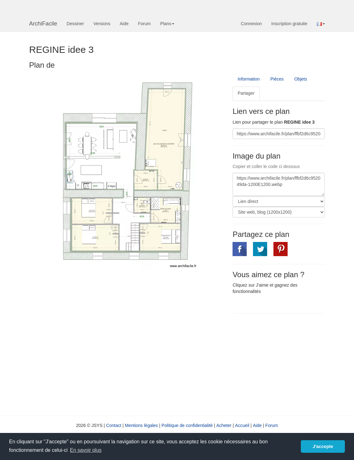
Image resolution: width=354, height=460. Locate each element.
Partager (246, 93)
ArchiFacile (43, 23)
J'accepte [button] (323, 446)
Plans (167, 23)
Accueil (242, 425)
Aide (124, 23)
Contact (113, 425)
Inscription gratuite (289, 23)
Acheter (223, 425)
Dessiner (75, 23)
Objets (300, 78)
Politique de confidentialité (187, 425)
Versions (101, 23)
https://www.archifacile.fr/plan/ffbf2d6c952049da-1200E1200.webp (279, 184)
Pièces (277, 78)
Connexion (251, 23)
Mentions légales (141, 425)
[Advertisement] (285, 364)
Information (249, 78)
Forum (144, 23)
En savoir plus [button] (86, 450)
